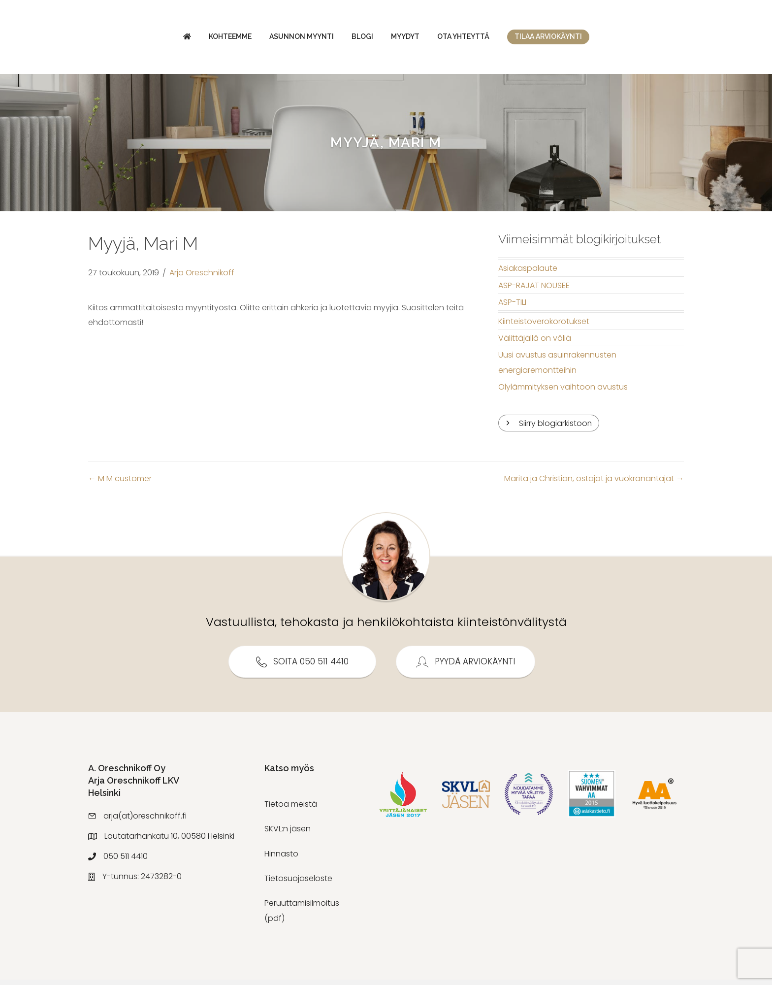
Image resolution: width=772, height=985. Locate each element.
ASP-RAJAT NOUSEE (534, 290)
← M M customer (120, 484)
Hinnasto (281, 858)
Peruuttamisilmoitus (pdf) (301, 916)
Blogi (279, 39)
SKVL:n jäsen (287, 834)
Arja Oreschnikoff (201, 278)
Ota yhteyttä (546, 39)
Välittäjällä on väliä (534, 343)
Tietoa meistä (290, 809)
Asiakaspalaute (527, 273)
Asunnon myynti (218, 39)
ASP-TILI (512, 307)
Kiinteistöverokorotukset (543, 326)
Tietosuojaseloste (298, 883)
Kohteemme (147, 39)
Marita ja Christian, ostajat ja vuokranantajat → (594, 484)
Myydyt (488, 39)
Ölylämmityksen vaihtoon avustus (563, 392)
